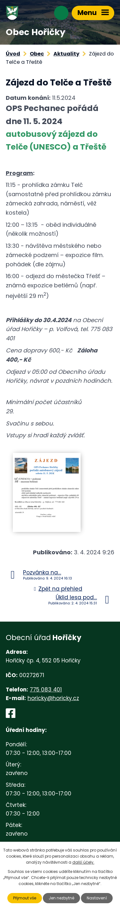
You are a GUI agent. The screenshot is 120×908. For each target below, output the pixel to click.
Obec (37, 53)
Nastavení (97, 898)
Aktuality (66, 53)
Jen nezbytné (61, 898)
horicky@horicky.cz (53, 698)
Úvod (13, 53)
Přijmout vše (24, 898)
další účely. (83, 862)
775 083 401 (46, 689)
